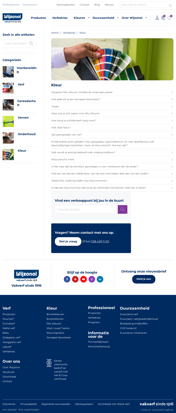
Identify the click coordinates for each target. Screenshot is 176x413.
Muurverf (8, 318)
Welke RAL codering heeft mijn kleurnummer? (79, 180)
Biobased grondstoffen (134, 323)
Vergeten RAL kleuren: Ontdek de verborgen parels (81, 92)
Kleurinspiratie (55, 332)
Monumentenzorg (99, 346)
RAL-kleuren (54, 323)
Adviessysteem (84, 404)
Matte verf (9, 328)
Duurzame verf (129, 314)
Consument (29, 4)
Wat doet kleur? (61, 127)
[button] (68, 241)
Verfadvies (60, 17)
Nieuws (109, 4)
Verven (23, 117)
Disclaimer (9, 404)
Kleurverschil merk (62, 159)
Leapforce (168, 410)
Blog (97, 4)
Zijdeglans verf (11, 337)
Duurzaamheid (103, 17)
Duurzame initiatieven (133, 332)
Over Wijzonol (132, 17)
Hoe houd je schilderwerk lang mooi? (73, 120)
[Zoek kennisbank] (31, 43)
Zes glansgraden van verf (66, 134)
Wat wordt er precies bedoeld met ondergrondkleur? (83, 152)
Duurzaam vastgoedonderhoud (139, 318)
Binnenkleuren (55, 314)
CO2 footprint (128, 328)
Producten (38, 17)
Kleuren (79, 17)
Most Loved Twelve (58, 328)
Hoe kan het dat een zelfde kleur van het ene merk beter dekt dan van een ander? (100, 173)
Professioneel (11, 4)
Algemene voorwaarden (55, 404)
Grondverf (9, 323)
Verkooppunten (65, 4)
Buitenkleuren (55, 318)
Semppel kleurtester (59, 337)
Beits (6, 332)
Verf (21, 84)
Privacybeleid (28, 404)
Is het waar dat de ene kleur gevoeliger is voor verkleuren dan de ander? (94, 166)
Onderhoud (27, 134)
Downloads (9, 376)
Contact (84, 4)
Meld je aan (143, 278)
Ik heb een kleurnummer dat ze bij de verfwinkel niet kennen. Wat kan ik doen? (98, 187)
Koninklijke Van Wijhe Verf (114, 404)
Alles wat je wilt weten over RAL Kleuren (75, 113)
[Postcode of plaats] (122, 209)
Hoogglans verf (12, 342)
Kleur (22, 150)
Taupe (55, 106)
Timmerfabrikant (98, 341)
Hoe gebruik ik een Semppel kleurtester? (75, 99)
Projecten (94, 322)
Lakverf (7, 346)
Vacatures (8, 372)
